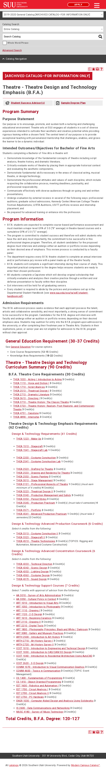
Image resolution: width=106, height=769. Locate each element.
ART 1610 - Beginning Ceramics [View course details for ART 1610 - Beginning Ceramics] (34, 618)
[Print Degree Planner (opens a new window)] (89, 69)
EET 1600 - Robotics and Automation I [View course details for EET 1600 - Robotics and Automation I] (37, 685)
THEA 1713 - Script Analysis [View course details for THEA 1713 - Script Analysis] (29, 387)
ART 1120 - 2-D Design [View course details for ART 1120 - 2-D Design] (29, 614)
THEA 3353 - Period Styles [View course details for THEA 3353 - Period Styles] (31, 499)
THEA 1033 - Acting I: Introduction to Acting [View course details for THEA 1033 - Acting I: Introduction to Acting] (37, 379)
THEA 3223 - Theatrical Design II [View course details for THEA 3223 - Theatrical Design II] (34, 491)
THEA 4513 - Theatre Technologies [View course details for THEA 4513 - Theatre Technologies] (35, 541)
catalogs (14, 765)
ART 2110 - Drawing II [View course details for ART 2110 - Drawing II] (28, 621)
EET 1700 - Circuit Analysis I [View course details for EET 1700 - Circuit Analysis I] (32, 689)
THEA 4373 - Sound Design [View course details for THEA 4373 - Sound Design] (31, 579)
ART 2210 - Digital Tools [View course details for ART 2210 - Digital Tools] (30, 625)
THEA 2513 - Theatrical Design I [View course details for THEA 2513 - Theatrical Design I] (31, 390)
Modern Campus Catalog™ (85, 765)
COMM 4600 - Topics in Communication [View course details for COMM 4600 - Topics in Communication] (38, 670)
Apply (78, 4)
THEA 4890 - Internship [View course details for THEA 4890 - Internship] (26, 417)
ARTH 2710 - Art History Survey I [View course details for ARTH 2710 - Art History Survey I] (34, 640)
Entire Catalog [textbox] (11, 29)
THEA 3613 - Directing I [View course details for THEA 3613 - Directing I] (26, 398)
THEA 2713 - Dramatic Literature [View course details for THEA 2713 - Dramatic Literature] (31, 394)
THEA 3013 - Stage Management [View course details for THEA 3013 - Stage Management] (34, 480)
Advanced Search (12, 50)
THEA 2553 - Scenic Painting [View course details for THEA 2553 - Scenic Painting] (32, 476)
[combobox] (53, 15)
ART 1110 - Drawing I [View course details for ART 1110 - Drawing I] (28, 610)
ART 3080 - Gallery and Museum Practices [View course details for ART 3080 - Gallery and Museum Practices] (39, 633)
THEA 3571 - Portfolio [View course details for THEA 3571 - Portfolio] (28, 510)
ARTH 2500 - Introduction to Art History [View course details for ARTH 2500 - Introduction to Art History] (38, 637)
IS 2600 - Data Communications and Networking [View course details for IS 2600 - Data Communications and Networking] (43, 708)
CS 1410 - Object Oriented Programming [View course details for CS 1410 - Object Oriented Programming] (38, 681)
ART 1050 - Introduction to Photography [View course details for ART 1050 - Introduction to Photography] (38, 606)
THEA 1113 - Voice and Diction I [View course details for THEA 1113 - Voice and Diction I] (31, 383)
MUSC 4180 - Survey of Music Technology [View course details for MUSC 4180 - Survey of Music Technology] (39, 711)
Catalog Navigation (16, 58)
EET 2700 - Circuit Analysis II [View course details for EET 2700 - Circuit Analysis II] (32, 693)
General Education (21, 346)
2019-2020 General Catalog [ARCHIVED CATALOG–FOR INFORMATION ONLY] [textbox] (47, 14)
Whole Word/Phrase (17, 43)
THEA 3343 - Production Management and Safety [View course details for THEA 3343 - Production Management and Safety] (43, 495)
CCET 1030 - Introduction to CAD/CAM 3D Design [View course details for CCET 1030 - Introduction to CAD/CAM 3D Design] (44, 652)
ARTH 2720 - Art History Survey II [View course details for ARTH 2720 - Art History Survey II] (35, 644)
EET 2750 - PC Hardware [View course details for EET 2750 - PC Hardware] (30, 697)
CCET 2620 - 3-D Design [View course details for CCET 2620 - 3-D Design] (30, 663)
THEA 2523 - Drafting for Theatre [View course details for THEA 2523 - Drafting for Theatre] (34, 469)
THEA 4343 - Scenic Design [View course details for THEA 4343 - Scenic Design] (31, 567)
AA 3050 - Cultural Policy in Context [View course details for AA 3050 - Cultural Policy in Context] (36, 599)
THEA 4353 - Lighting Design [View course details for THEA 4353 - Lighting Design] (32, 571)
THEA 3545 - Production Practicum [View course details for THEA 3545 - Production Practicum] (35, 502)
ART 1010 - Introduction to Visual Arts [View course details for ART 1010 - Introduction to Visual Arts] (37, 603)
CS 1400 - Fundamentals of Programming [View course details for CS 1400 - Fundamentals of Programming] (39, 678)
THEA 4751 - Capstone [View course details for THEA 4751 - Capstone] (26, 413)
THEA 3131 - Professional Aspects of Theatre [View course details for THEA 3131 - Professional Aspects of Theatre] (42, 484)
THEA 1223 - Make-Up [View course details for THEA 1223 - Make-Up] (28, 438)
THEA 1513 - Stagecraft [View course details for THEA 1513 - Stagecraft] (29, 446)
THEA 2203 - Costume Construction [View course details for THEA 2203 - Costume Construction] (36, 457)
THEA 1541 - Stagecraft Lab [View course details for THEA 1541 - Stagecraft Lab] (32, 450)
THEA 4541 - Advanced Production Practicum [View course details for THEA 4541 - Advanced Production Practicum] (41, 513)
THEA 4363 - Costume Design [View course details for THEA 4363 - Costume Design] (33, 575)
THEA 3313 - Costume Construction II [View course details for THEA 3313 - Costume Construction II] (37, 533)
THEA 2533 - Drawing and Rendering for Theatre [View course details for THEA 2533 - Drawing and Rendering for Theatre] (43, 472)
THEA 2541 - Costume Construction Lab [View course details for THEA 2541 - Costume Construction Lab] (38, 461)
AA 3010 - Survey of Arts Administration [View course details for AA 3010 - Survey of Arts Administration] (38, 595)
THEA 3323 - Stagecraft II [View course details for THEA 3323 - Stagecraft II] (30, 537)
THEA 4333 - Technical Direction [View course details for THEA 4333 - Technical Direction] (34, 564)
